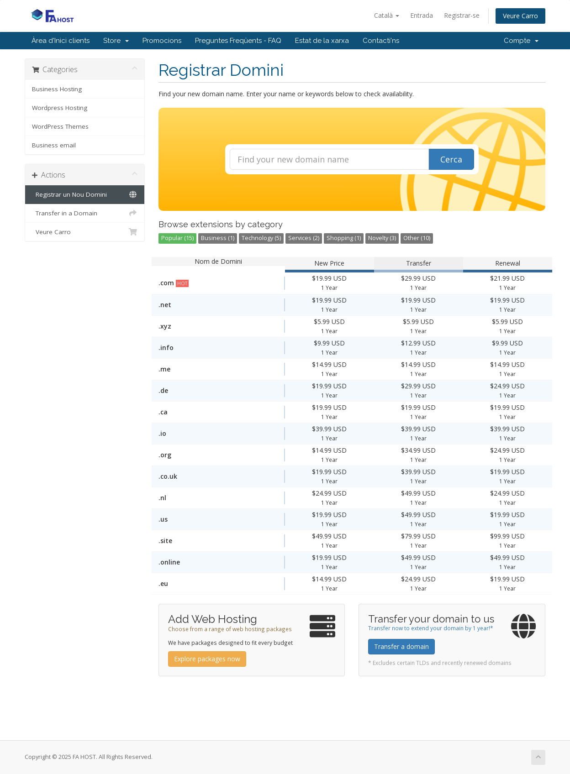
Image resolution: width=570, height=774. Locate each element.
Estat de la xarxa (322, 41)
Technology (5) (261, 238)
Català (386, 15)
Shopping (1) (344, 238)
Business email (54, 145)
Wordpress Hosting (59, 108)
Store (116, 41)
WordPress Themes (60, 126)
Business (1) (217, 238)
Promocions (161, 41)
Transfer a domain (401, 646)
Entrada (421, 15)
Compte (521, 41)
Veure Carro (520, 15)
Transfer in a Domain (84, 213)
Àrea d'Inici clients (61, 41)
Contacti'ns (381, 41)
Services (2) (303, 238)
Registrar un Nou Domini (84, 194)
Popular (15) (177, 238)
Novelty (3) (382, 238)
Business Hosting (57, 89)
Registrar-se (462, 15)
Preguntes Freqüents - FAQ (238, 41)
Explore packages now (207, 658)
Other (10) (416, 238)
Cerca (451, 159)
